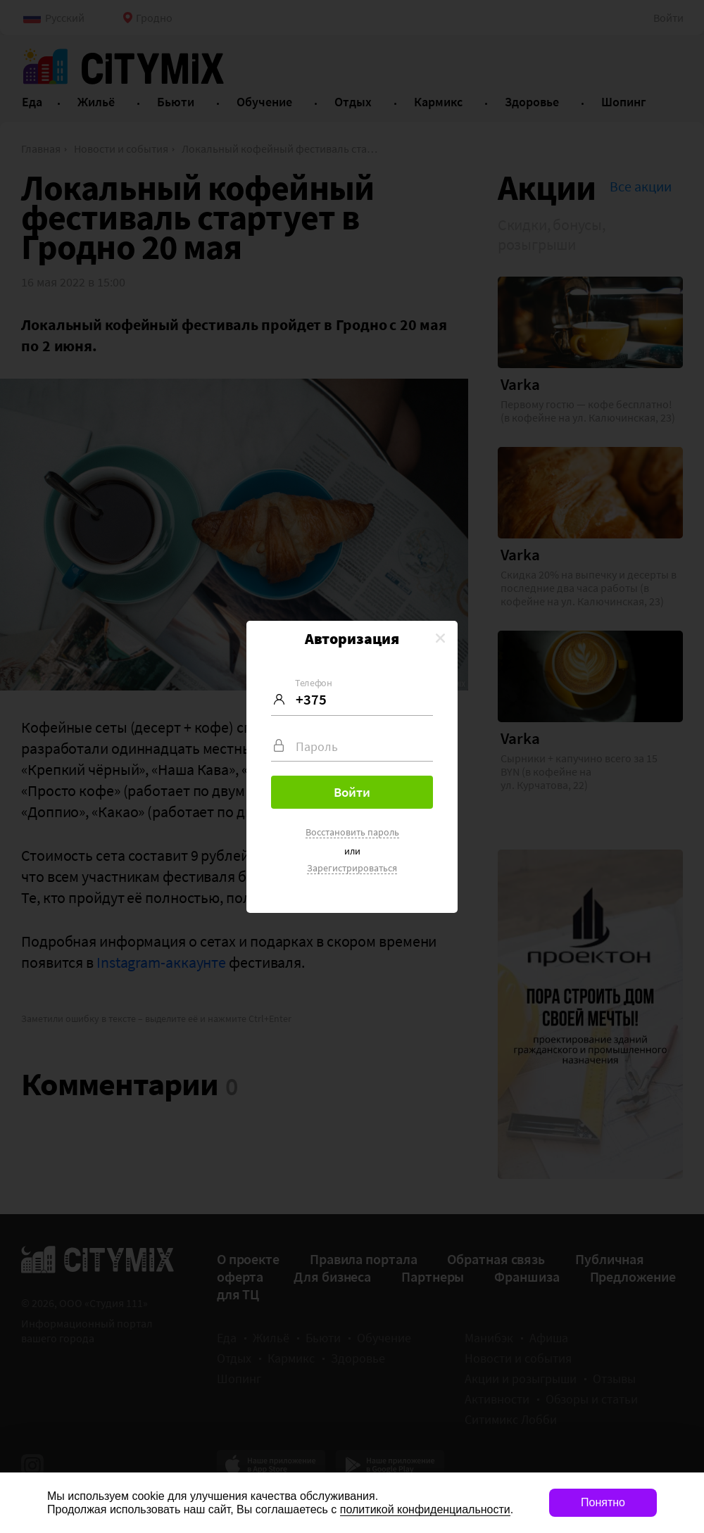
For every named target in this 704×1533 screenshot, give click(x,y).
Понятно (603, 1502)
